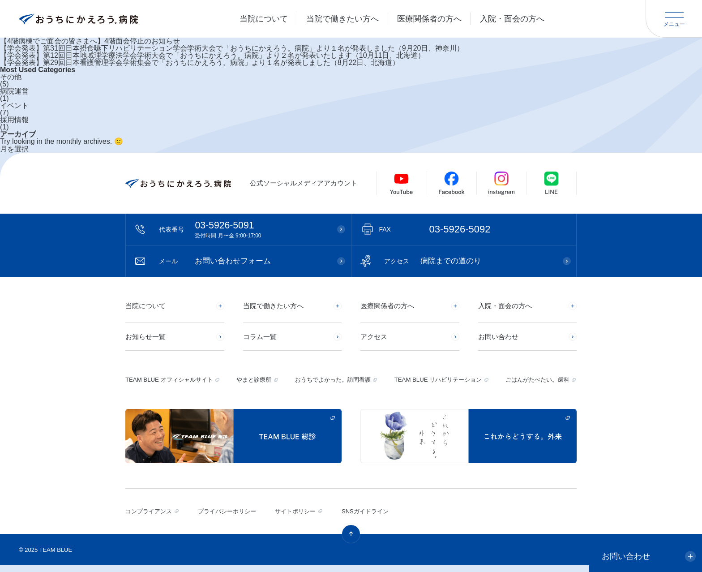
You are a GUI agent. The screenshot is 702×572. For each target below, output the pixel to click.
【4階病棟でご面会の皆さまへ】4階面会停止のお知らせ (90, 41)
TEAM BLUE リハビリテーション (436, 386)
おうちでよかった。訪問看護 (331, 386)
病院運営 (14, 91)
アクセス (374, 340)
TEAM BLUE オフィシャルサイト (172, 386)
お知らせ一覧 (146, 340)
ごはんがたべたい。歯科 (535, 386)
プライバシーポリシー (230, 517)
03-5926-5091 (244, 229)
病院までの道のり (436, 261)
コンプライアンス (150, 518)
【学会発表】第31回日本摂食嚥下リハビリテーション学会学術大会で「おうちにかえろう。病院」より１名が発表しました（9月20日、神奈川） (232, 48)
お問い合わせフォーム (219, 261)
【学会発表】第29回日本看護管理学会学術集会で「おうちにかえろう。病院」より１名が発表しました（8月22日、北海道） (200, 62)
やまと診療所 (255, 386)
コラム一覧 (261, 340)
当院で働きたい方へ (342, 18)
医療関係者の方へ (429, 18)
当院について (264, 18)
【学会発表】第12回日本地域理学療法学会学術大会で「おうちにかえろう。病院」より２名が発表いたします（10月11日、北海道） (212, 55)
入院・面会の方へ (512, 18)
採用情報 (14, 120)
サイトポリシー (300, 518)
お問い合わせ (499, 340)
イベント (14, 105)
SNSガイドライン (371, 517)
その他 (10, 77)
